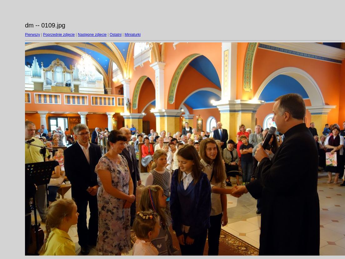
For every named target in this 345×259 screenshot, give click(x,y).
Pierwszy (32, 34)
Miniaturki (133, 34)
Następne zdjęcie (92, 34)
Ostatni (116, 34)
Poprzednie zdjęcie (59, 34)
